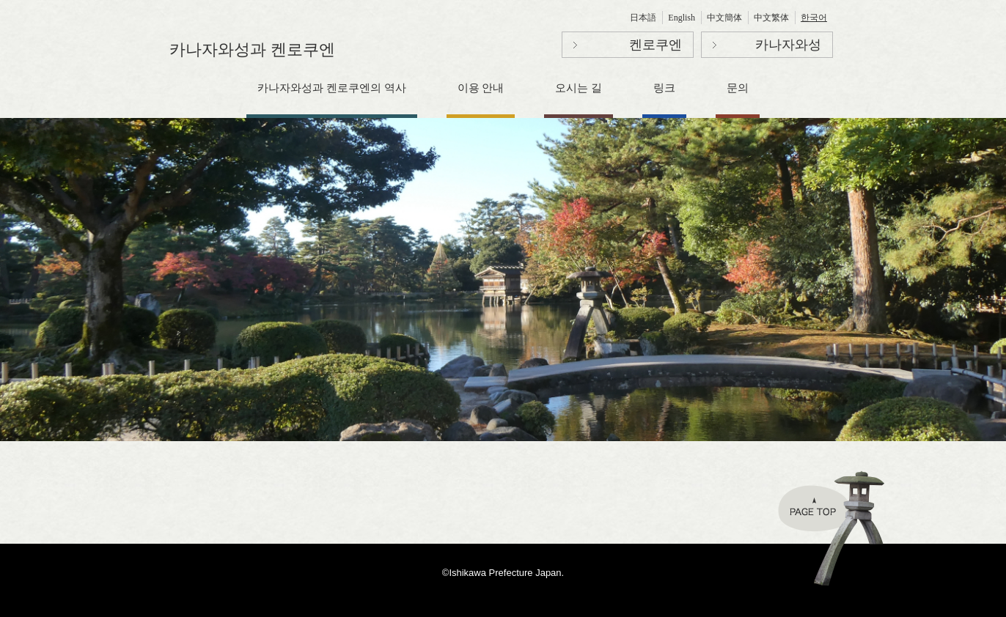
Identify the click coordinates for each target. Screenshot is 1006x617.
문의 (738, 88)
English (681, 17)
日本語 (643, 17)
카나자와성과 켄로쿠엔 (252, 49)
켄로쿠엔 (655, 44)
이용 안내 (481, 88)
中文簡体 (724, 17)
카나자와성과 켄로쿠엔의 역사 (331, 88)
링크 (664, 88)
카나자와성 (788, 44)
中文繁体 (771, 17)
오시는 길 (578, 88)
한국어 (814, 17)
